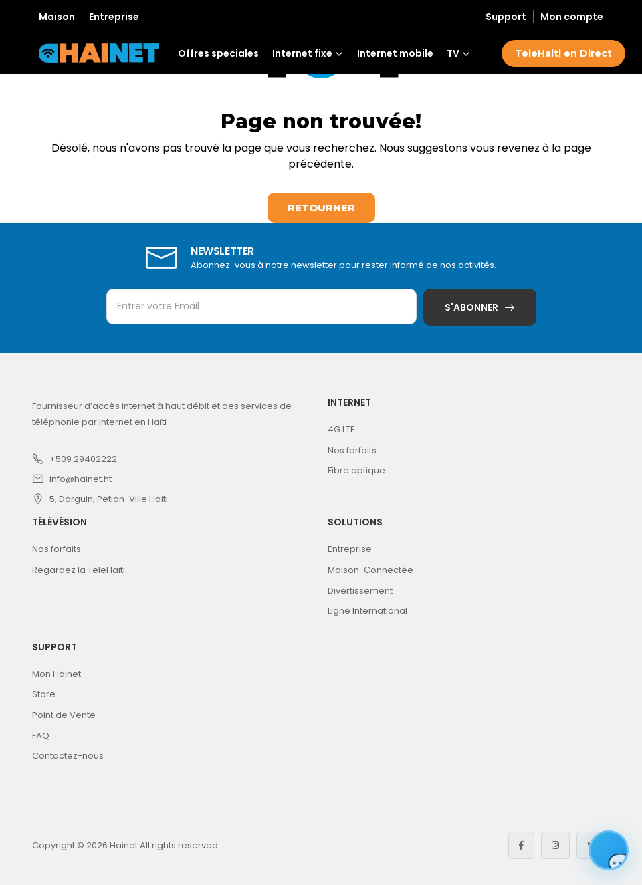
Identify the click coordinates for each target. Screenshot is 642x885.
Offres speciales (218, 53)
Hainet (124, 845)
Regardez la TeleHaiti (78, 569)
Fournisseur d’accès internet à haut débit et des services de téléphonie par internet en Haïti (162, 414)
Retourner (321, 207)
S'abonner (471, 307)
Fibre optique (356, 470)
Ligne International (367, 610)
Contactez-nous (68, 755)
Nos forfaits (352, 450)
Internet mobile (395, 53)
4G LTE (341, 429)
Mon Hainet (56, 674)
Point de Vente (64, 715)
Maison (57, 16)
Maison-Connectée (370, 569)
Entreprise (114, 16)
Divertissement (360, 590)
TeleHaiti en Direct (563, 53)
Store (44, 694)
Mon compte (571, 16)
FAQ (40, 735)
